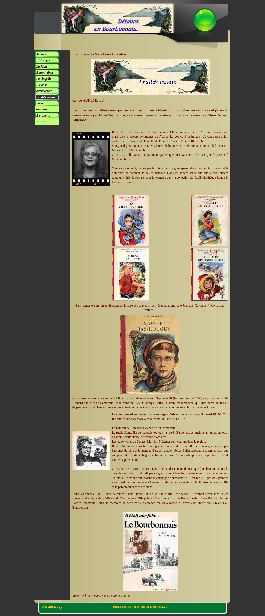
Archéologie (44, 91)
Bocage (41, 103)
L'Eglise (41, 85)
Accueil (41, 54)
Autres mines (44, 72)
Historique (43, 60)
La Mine (41, 66)
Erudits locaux (45, 97)
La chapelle (43, 78)
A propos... (43, 115)
